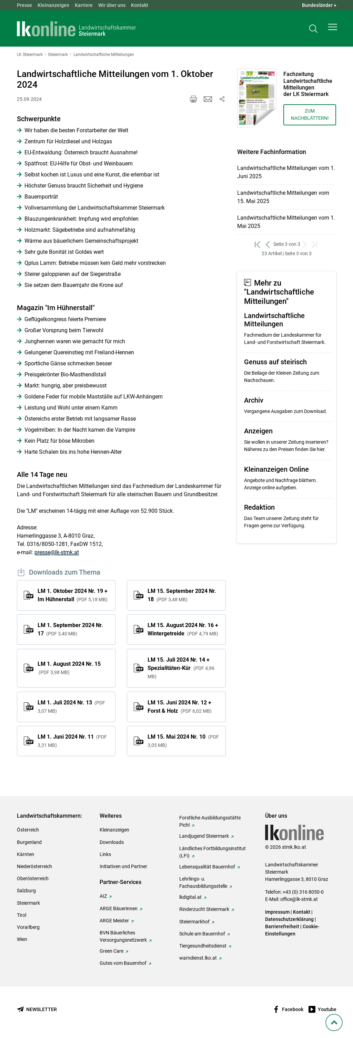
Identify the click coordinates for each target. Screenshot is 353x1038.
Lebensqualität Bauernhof (207, 866)
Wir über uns (111, 5)
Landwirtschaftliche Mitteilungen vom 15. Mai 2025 (283, 197)
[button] (332, 30)
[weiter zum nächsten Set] (305, 244)
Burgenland (29, 842)
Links (105, 854)
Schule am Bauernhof (202, 933)
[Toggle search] (313, 30)
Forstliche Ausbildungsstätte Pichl (210, 821)
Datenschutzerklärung (289, 919)
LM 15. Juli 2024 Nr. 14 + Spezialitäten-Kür (181, 667)
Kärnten (25, 854)
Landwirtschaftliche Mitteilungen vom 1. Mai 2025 (286, 221)
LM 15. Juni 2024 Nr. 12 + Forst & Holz (179, 706)
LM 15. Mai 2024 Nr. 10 (183, 740)
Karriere (84, 5)
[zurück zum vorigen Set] (268, 244)
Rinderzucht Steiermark (204, 909)
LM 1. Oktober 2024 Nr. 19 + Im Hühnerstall (73, 595)
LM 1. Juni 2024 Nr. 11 (72, 740)
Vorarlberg (28, 927)
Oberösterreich (33, 878)
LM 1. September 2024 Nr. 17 (70, 629)
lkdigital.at (190, 897)
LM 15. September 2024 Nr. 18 (182, 595)
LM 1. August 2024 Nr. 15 (69, 668)
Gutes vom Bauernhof (123, 963)
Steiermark (28, 903)
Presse (24, 5)
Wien (22, 939)
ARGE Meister (114, 920)
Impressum (277, 912)
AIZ (103, 896)
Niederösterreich (34, 866)
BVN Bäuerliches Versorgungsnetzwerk (123, 936)
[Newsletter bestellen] (37, 1009)
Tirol (21, 915)
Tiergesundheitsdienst (202, 946)
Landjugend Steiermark (204, 836)
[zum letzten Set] (315, 244)
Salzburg (26, 890)
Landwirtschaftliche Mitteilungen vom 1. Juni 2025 (286, 172)
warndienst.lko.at (198, 958)
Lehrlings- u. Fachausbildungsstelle (203, 882)
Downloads (112, 842)
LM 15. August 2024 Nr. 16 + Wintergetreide (183, 629)
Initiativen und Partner (123, 866)
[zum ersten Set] (258, 244)
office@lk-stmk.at (299, 899)
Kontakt (139, 5)
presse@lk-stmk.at (56, 552)
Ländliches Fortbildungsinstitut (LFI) (212, 852)
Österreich (28, 830)
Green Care (111, 951)
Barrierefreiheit (282, 926)
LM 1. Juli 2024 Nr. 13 (71, 706)
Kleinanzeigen (53, 5)
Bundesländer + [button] (319, 5)
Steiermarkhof (194, 921)
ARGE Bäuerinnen (119, 908)
